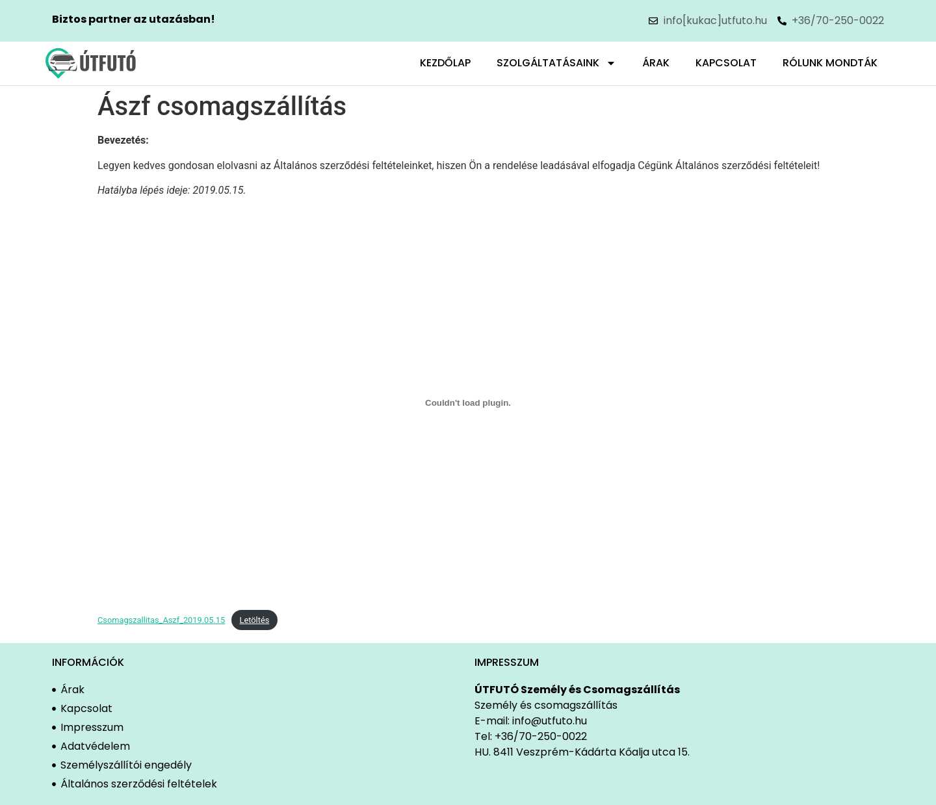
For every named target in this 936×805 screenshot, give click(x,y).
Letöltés (255, 620)
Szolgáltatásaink (556, 63)
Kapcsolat (726, 62)
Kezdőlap (445, 62)
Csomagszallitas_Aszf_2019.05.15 (161, 620)
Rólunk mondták (830, 62)
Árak (656, 62)
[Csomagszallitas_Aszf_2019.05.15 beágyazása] (468, 403)
